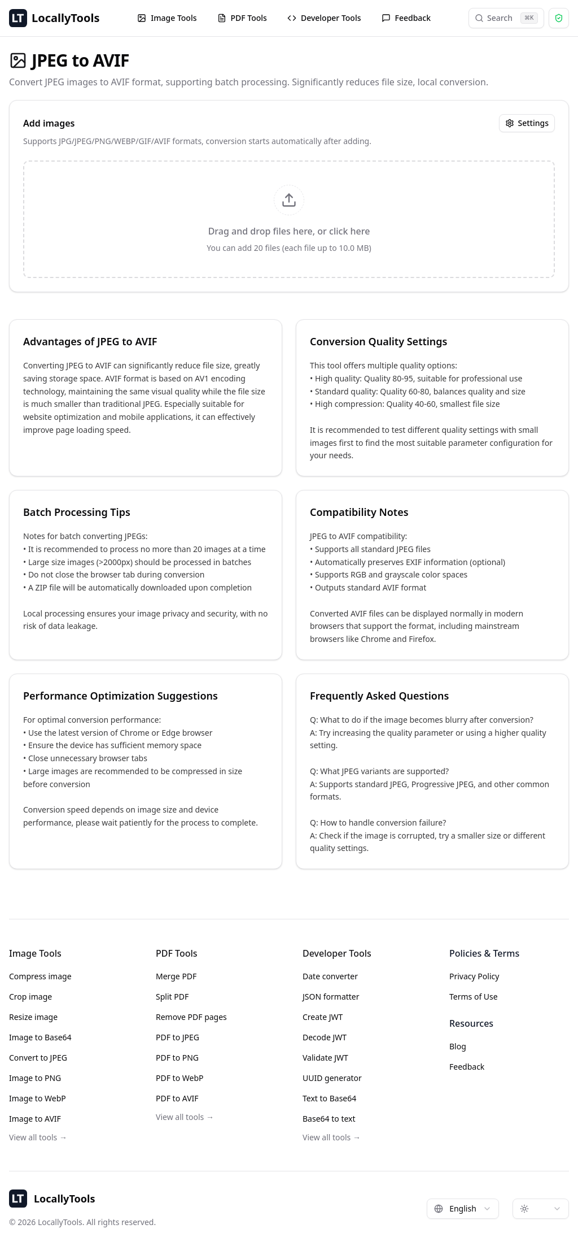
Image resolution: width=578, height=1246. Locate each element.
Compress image (40, 976)
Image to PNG (35, 1078)
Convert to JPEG (38, 1057)
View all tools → (38, 1137)
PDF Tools (242, 17)
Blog (457, 1046)
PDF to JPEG (177, 1037)
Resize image (33, 1016)
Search (506, 18)
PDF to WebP (179, 1078)
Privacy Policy (474, 976)
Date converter (330, 976)
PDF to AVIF (177, 1098)
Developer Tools (324, 17)
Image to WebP (37, 1098)
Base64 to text (329, 1118)
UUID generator (332, 1078)
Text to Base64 (329, 1098)
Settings (527, 123)
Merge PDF (176, 976)
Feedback (406, 17)
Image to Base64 (40, 1037)
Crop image (30, 996)
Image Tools (166, 17)
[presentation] (289, 219)
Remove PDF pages (191, 1016)
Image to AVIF (35, 1118)
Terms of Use (473, 996)
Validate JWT (325, 1057)
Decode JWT (325, 1037)
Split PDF (172, 996)
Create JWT (323, 1016)
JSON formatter (331, 996)
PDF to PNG (177, 1057)
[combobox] (463, 1209)
